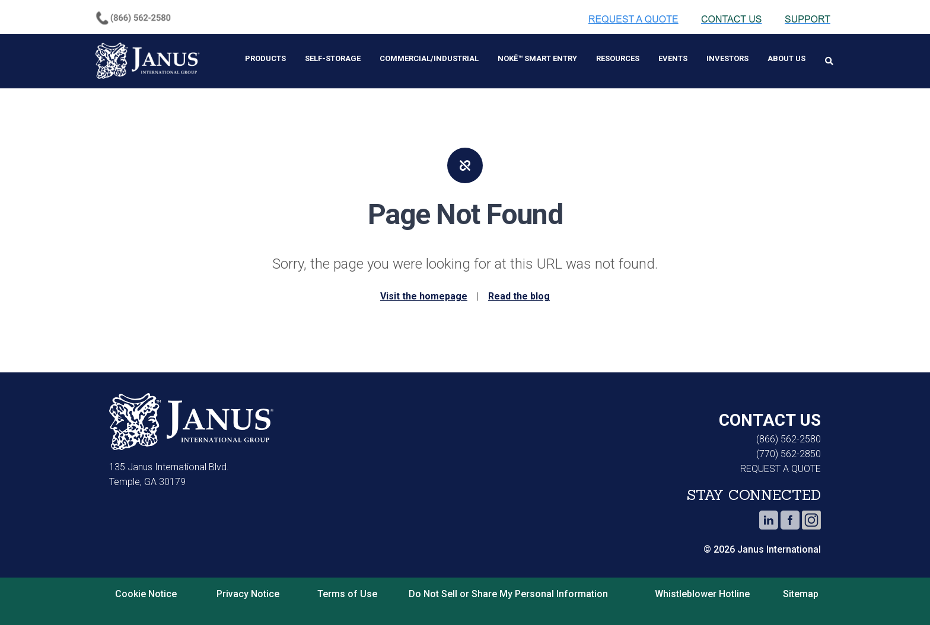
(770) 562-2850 (788, 454)
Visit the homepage (423, 296)
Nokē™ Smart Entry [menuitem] (537, 58)
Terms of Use (347, 594)
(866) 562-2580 (788, 439)
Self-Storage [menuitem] (333, 58)
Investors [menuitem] (727, 58)
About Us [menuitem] (786, 58)
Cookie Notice (146, 594)
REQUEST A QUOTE (780, 468)
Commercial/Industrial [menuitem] (429, 58)
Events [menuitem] (672, 58)
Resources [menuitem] (617, 58)
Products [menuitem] (265, 58)
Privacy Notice (247, 594)
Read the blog (519, 296)
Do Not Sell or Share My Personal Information (508, 594)
